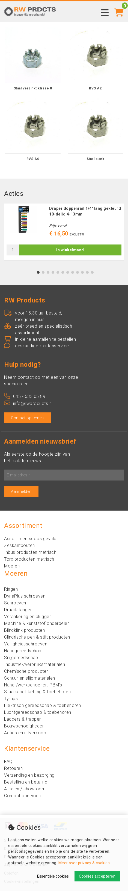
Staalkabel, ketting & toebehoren (37, 691)
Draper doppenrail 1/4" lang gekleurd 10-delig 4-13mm (85, 211)
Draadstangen (18, 609)
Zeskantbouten (19, 545)
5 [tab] (57, 272)
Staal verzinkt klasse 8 (33, 88)
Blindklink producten (24, 630)
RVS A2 (95, 88)
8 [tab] (72, 272)
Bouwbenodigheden (24, 726)
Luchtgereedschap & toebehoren (37, 712)
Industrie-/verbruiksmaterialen (34, 664)
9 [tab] (77, 272)
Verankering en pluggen (28, 616)
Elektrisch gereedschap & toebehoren (42, 705)
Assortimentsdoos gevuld (30, 538)
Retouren (13, 768)
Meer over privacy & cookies (84, 863)
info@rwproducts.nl (28, 403)
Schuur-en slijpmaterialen (29, 678)
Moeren (12, 566)
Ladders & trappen (23, 719)
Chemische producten (26, 671)
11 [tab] (87, 272)
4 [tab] (53, 272)
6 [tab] (62, 272)
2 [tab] (43, 272)
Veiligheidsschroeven (25, 644)
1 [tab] (38, 272)
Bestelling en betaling (25, 782)
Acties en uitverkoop (25, 732)
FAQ (8, 761)
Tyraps (11, 698)
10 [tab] (82, 272)
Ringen (11, 589)
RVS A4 (32, 159)
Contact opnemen (27, 418)
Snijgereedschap (21, 657)
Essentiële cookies (53, 876)
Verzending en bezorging (29, 775)
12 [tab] (92, 272)
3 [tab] (48, 272)
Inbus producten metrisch (30, 552)
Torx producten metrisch (29, 559)
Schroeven (15, 602)
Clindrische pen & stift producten (37, 637)
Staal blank (96, 159)
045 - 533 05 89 (24, 396)
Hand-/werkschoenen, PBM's (33, 685)
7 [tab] (67, 272)
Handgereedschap (22, 650)
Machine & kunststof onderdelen (37, 623)
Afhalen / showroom (25, 788)
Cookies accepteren (97, 876)
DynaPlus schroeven (24, 596)
